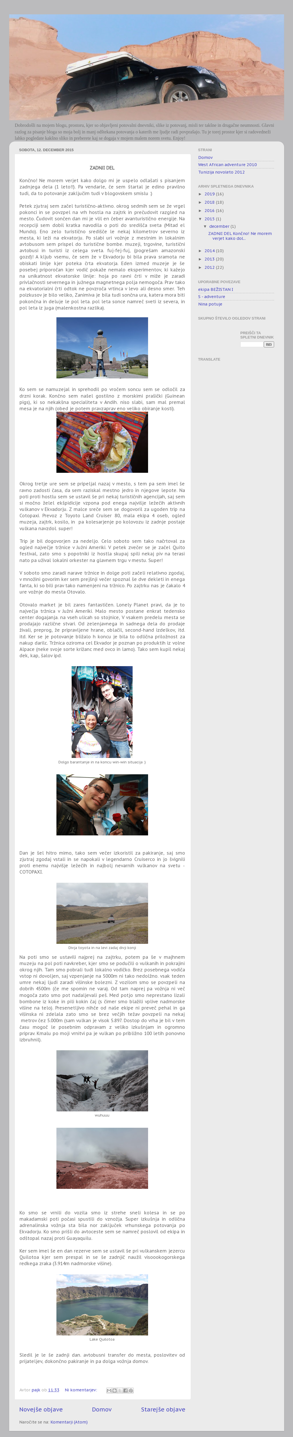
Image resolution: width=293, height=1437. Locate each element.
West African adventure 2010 (227, 164)
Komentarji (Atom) (69, 1422)
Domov (102, 1409)
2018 (210, 202)
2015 (210, 218)
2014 (210, 250)
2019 (210, 194)
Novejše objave (41, 1409)
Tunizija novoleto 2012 (221, 172)
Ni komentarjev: (81, 1390)
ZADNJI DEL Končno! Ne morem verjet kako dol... (240, 236)
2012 (210, 267)
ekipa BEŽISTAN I (215, 289)
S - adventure (211, 296)
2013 (210, 259)
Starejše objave (163, 1409)
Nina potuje (210, 304)
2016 (210, 210)
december (220, 226)
